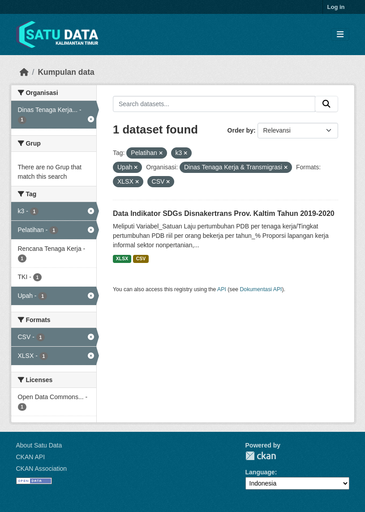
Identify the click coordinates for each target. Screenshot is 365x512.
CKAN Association (41, 468)
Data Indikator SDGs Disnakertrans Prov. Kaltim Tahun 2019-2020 (224, 213)
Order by (240, 130)
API (221, 289)
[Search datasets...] (214, 104)
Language (260, 472)
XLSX (122, 258)
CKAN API (30, 456)
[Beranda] (24, 72)
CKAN (260, 455)
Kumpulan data (66, 72)
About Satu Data (39, 445)
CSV (141, 258)
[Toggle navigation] (340, 34)
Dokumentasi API (261, 289)
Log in (336, 7)
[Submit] (326, 104)
